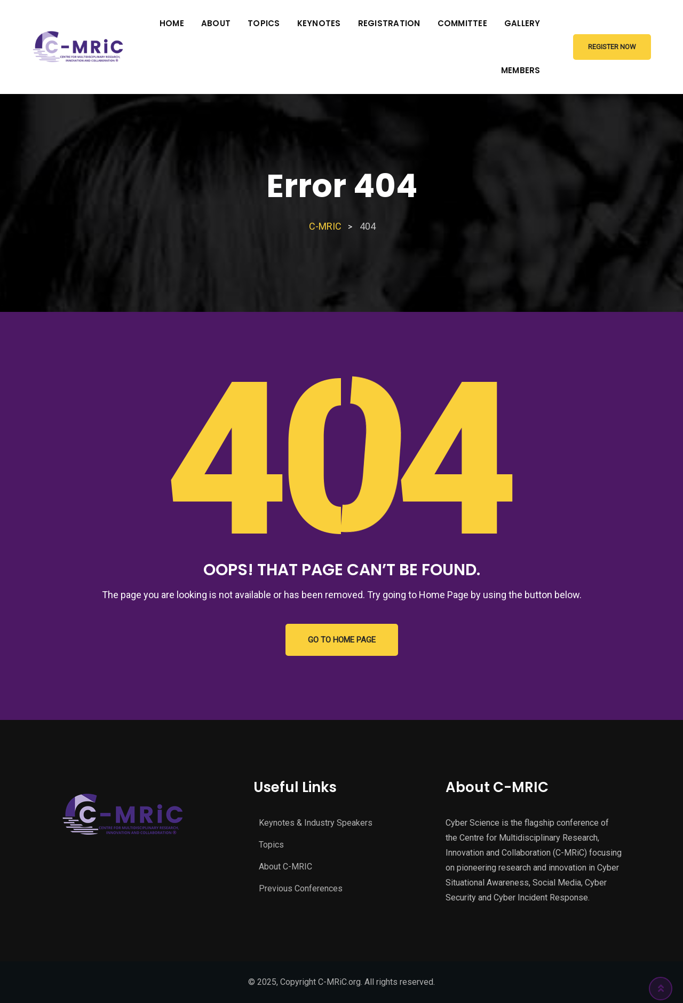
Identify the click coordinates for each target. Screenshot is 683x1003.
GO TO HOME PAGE (342, 640)
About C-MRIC (285, 866)
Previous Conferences (301, 888)
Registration (389, 23)
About (216, 23)
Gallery (522, 23)
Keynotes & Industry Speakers (315, 823)
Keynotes (319, 23)
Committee (462, 23)
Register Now (612, 47)
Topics (264, 23)
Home (172, 23)
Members (521, 70)
